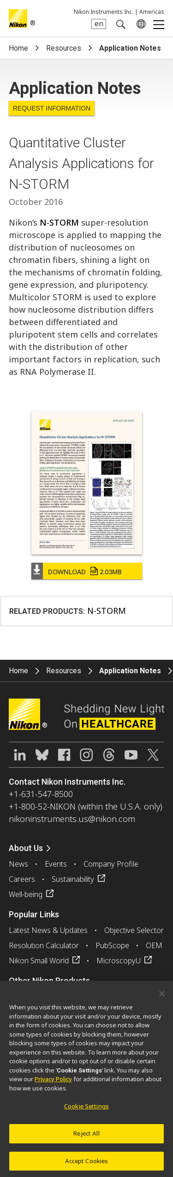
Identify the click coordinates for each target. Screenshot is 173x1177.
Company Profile (111, 864)
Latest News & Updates (48, 930)
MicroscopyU (118, 961)
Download (85, 571)
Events (56, 864)
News (18, 864)
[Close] (162, 996)
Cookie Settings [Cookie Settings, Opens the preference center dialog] (86, 1109)
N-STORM (59, 222)
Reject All (86, 1136)
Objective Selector (134, 930)
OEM (154, 945)
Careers (22, 879)
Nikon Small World (39, 961)
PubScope (112, 945)
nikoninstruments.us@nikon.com (72, 818)
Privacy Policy (53, 1082)
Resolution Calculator (44, 945)
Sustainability (73, 879)
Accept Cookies (86, 1164)
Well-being (25, 894)
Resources (63, 48)
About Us (26, 848)
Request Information (51, 108)
